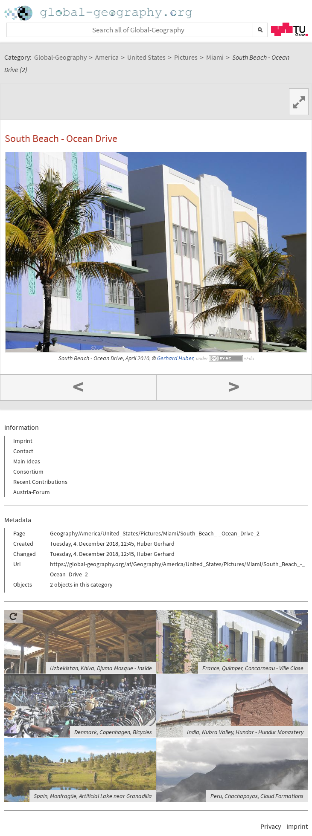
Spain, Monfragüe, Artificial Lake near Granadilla (93, 796)
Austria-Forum (31, 492)
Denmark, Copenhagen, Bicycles (113, 732)
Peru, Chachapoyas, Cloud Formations (256, 796)
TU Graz (289, 29)
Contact (23, 451)
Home (99, 13)
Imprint (22, 441)
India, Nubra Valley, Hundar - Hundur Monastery (245, 732)
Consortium (28, 471)
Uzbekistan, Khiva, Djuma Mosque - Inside (101, 668)
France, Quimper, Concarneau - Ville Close (252, 668)
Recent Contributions (40, 482)
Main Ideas (26, 461)
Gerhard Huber (175, 358)
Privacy (270, 826)
